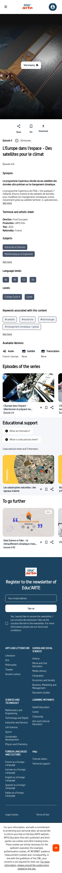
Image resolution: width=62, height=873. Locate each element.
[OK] (56, 848)
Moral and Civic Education (39, 664)
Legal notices (11, 814)
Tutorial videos (39, 759)
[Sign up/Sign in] (52, 7)
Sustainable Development (12, 738)
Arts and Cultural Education (40, 722)
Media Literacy (39, 671)
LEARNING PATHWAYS (43, 699)
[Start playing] (31, 65)
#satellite (10, 319)
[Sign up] (31, 608)
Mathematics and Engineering (13, 711)
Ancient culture (13, 674)
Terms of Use (42, 814)
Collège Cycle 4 (12, 296)
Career (35, 711)
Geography (37, 675)
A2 (33, 279)
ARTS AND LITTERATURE (17, 648)
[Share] (19, 128)
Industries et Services (15, 247)
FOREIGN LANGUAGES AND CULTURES (16, 753)
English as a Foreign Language (15, 778)
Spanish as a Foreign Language (15, 786)
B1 (15, 279)
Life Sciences (11, 727)
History (36, 658)
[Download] (43, 128)
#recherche (27, 319)
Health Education (40, 707)
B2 (6, 279)
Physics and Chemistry (16, 744)
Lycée (29, 296)
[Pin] (31, 128)
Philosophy (11, 664)
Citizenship (37, 716)
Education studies (41, 692)
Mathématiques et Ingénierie (19, 254)
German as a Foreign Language (15, 771)
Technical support (41, 763)
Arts (7, 660)
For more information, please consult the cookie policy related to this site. (27, 865)
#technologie (47, 319)
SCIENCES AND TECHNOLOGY (12, 701)
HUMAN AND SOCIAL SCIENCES (42, 650)
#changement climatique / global (22, 326)
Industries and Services (16, 722)
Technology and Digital (16, 718)
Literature (10, 655)
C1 (24, 279)
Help (34, 751)
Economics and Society (43, 680)
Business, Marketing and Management (44, 686)
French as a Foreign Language (14, 763)
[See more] (7, 203)
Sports (8, 732)
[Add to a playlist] (42, 407)
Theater (9, 669)
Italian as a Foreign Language (14, 794)
